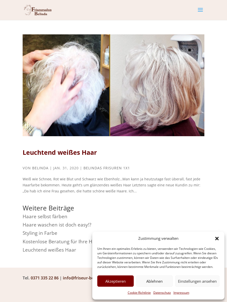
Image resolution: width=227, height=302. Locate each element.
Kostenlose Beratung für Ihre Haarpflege (68, 241)
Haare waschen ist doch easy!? (57, 224)
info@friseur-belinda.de (86, 278)
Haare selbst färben (45, 216)
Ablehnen (154, 281)
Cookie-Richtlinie (139, 292)
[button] (216, 238)
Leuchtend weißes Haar (60, 152)
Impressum (181, 292)
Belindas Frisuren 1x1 (106, 168)
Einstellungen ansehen (197, 281)
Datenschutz (162, 292)
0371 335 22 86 (45, 278)
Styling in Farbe (40, 233)
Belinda (40, 168)
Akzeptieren (115, 281)
